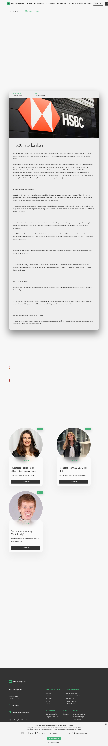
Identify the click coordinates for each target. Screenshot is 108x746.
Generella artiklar (39, 95)
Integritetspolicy (78, 719)
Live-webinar (39, 3)
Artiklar (88, 3)
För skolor (50, 711)
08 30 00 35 (14, 705)
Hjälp (65, 711)
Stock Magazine (71, 701)
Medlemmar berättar (73, 696)
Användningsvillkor (79, 714)
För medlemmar (72, 690)
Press (48, 704)
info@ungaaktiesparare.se (19, 712)
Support (66, 714)
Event (30, 3)
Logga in (98, 3)
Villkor (76, 711)
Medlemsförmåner (63, 3)
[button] (54, 743)
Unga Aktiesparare (54, 690)
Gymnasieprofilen (52, 714)
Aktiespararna (77, 3)
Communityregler (78, 717)
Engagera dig (70, 698)
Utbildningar (50, 3)
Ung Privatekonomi (52, 717)
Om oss (48, 693)
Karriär (48, 696)
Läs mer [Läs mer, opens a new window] (79, 729)
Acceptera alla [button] (54, 738)
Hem (11, 11)
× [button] (106, 724)
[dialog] (54, 734)
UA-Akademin (70, 704)
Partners (49, 698)
